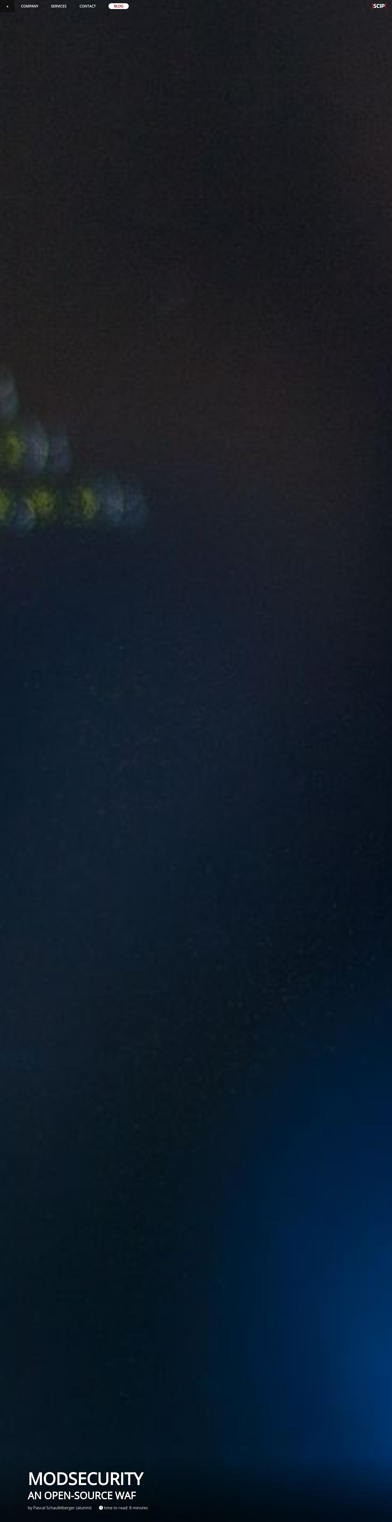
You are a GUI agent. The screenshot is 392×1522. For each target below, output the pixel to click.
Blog (118, 6)
